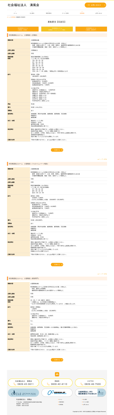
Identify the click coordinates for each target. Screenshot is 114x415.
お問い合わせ (98, 13)
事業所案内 (48, 13)
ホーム (15, 13)
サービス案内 (65, 13)
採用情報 (82, 13)
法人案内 (32, 13)
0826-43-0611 (25, 403)
